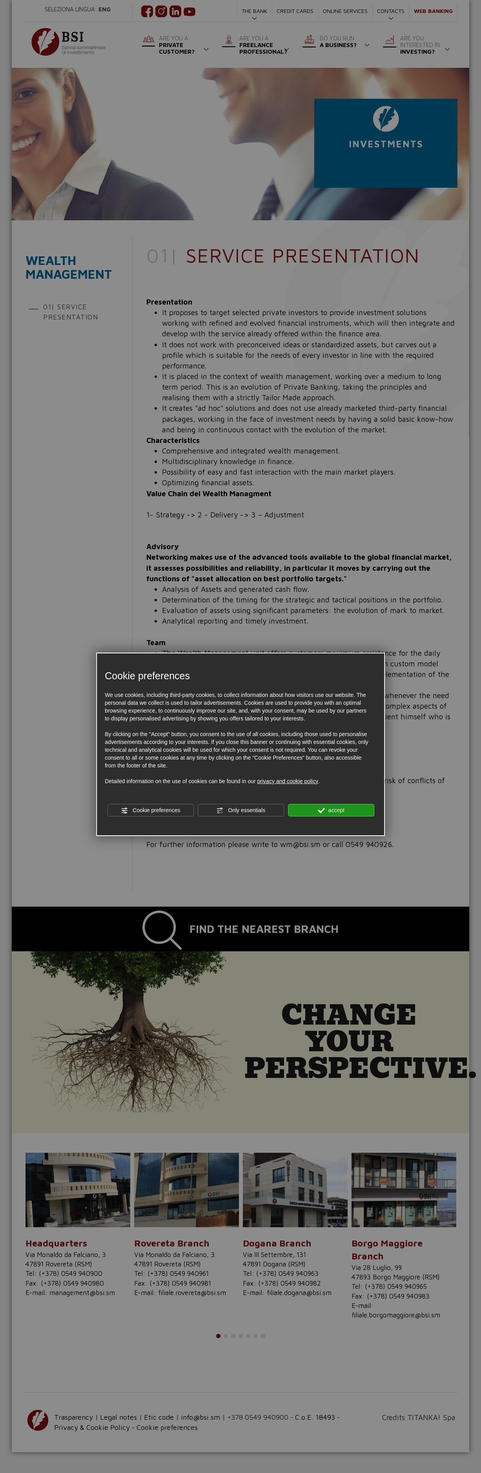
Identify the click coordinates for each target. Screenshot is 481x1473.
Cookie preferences (150, 810)
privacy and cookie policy (288, 781)
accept (331, 810)
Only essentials (240, 810)
